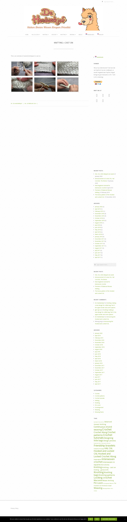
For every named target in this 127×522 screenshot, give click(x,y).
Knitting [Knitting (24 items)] (98, 467)
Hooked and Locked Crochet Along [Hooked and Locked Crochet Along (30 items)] (105, 455)
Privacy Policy (14, 508)
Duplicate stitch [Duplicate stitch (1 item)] (97, 443)
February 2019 (99, 211)
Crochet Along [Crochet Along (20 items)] (100, 432)
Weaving (72, 34)
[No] (125, 519)
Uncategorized (99, 407)
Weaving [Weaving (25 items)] (98, 487)
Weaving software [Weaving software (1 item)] (107, 488)
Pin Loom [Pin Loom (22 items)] (98, 483)
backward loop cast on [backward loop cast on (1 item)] (99, 422)
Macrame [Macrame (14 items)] (98, 480)
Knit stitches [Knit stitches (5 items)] (105, 465)
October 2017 (99, 243)
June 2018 (98, 227)
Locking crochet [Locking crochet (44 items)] (103, 477)
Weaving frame (99, 412)
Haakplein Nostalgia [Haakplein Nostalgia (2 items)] (99, 448)
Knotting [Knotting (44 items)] (99, 472)
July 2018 (97, 225)
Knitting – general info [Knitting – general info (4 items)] (101, 470)
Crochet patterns (100, 396)
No (97, 519)
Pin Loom (98, 405)
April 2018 (98, 232)
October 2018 (99, 218)
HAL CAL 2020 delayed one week (104, 174)
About (80, 34)
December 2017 (99, 239)
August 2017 (98, 248)
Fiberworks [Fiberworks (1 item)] (103, 443)
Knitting (45, 34)
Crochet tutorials (100, 398)
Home (26, 34)
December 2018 (99, 213)
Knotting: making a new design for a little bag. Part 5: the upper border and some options (105, 305)
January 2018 (98, 236)
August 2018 (98, 223)
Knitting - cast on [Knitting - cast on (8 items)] (109, 467)
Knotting (63, 34)
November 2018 (99, 216)
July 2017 (97, 250)
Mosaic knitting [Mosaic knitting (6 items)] (108, 480)
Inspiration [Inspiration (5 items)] (97, 459)
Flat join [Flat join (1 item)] (109, 443)
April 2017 (98, 257)
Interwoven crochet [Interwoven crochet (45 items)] (104, 460)
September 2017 (99, 246)
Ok (90, 519)
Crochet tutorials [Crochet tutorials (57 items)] (103, 436)
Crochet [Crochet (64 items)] (107, 429)
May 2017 (98, 255)
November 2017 (99, 241)
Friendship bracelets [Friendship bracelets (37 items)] (104, 445)
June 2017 (98, 253)
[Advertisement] (105, 136)
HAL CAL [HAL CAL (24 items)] (109, 448)
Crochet (54, 34)
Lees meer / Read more (109, 519)
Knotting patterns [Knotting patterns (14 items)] (107, 475)
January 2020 (98, 206)
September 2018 (99, 220)
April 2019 (98, 209)
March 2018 (98, 234)
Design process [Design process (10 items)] (109, 440)
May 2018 (98, 230)
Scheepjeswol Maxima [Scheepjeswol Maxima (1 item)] (108, 483)
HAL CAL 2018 (35, 34)
